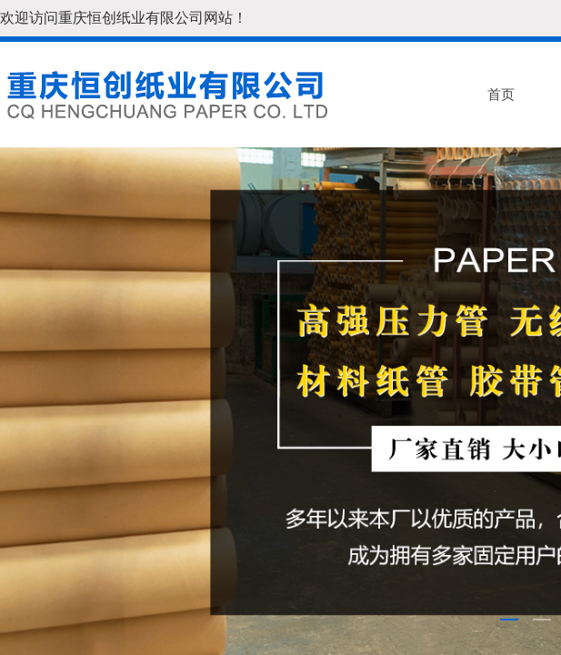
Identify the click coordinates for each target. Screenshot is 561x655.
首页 (501, 94)
